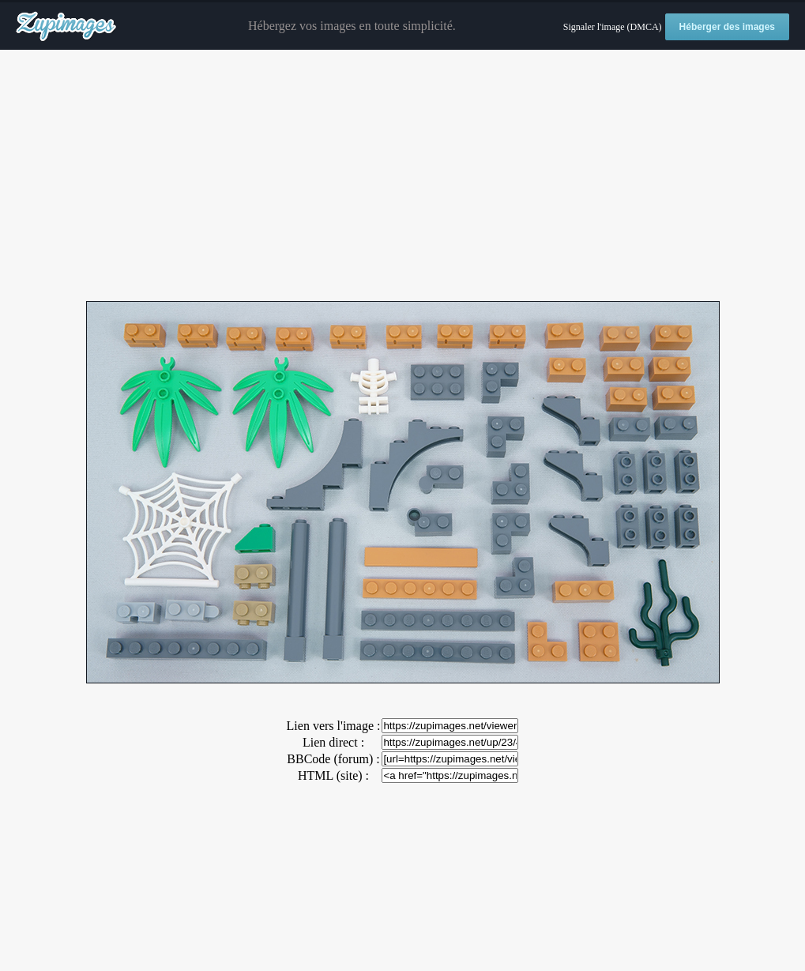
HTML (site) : (333, 775)
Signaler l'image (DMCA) (612, 26)
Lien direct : (333, 742)
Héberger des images (727, 26)
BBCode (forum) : (333, 759)
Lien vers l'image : (334, 725)
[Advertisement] (402, 176)
